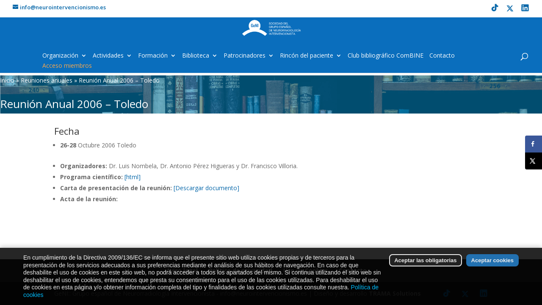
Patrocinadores (244, 56)
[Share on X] (533, 160)
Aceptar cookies (492, 267)
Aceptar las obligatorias (425, 267)
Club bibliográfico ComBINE (385, 56)
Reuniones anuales (46, 80)
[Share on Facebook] (533, 144)
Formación (153, 56)
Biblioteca (195, 56)
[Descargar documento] (206, 188)
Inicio (7, 80)
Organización (60, 56)
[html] (132, 177)
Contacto (442, 56)
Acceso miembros (67, 66)
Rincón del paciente (306, 56)
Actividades (108, 56)
